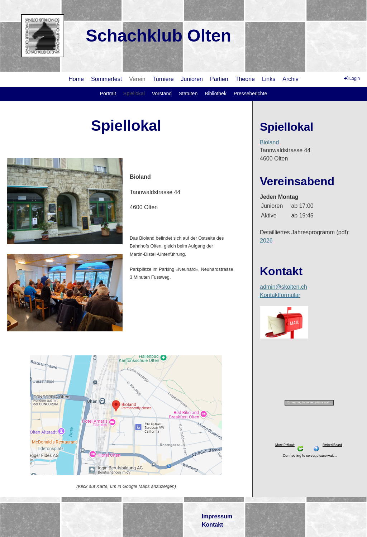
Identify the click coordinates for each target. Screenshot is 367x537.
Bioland (269, 142)
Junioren (192, 79)
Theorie (245, 79)
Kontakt (212, 525)
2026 (266, 241)
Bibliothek (216, 93)
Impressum (217, 516)
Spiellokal (134, 93)
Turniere (163, 79)
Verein (137, 79)
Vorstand (162, 93)
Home (76, 79)
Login (351, 78)
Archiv (290, 79)
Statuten (188, 93)
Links (268, 79)
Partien (219, 79)
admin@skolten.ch (283, 287)
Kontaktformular (280, 295)
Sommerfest (106, 79)
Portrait (108, 93)
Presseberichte (250, 93)
